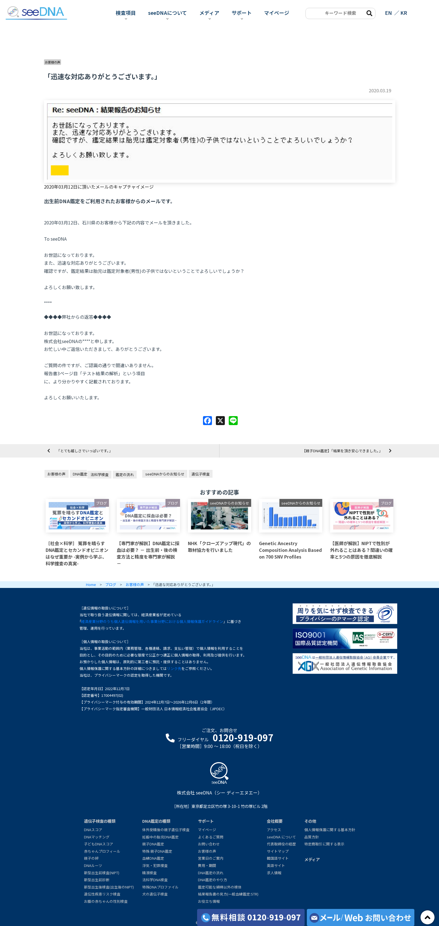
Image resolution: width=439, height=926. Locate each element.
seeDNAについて (167, 12)
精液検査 (149, 872)
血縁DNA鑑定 (153, 858)
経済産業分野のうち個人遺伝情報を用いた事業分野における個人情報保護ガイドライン (152, 621)
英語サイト (276, 865)
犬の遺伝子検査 (155, 894)
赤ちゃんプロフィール (102, 851)
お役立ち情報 (209, 901)
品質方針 (311, 837)
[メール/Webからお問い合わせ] (360, 917)
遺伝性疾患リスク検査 (102, 894)
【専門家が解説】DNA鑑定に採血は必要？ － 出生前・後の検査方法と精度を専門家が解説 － (148, 553)
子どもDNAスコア (98, 844)
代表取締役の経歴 (281, 844)
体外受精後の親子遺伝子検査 (166, 829)
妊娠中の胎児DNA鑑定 (160, 837)
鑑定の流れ (125, 474)
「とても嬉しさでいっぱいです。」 (85, 450)
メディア (209, 12)
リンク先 (174, 668)
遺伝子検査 (201, 474)
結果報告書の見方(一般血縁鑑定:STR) (228, 894)
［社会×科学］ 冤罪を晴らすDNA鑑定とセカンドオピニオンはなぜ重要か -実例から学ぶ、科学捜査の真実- (77, 553)
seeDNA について (281, 837)
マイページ (276, 12)
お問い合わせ (209, 844)
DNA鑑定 (80, 474)
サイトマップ (278, 851)
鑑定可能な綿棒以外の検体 (220, 887)
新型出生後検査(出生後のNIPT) (109, 887)
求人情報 (274, 872)
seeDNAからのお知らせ (165, 474)
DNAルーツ (93, 865)
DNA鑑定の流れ (210, 872)
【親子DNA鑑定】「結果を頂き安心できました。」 (342, 450)
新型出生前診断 (96, 879)
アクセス (274, 829)
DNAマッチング (96, 837)
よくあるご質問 (210, 837)
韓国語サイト (278, 858)
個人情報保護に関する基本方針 (329, 829)
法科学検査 (99, 474)
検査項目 (126, 12)
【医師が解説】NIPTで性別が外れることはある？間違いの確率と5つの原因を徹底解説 (361, 550)
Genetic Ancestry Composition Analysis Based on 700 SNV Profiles (290, 550)
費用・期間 (207, 865)
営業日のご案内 (210, 858)
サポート (242, 12)
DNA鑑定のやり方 (212, 879)
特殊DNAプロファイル (160, 887)
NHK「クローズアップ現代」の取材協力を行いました (219, 546)
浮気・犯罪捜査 (155, 865)
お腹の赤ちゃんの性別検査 (106, 901)
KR (403, 12)
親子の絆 (91, 858)
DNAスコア (93, 829)
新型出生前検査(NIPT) (101, 872)
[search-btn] (369, 13)
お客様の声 (52, 62)
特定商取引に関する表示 (324, 844)
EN (388, 12)
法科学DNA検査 (155, 879)
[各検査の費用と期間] (251, 917)
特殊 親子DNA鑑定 (157, 851)
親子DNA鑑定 (153, 844)
